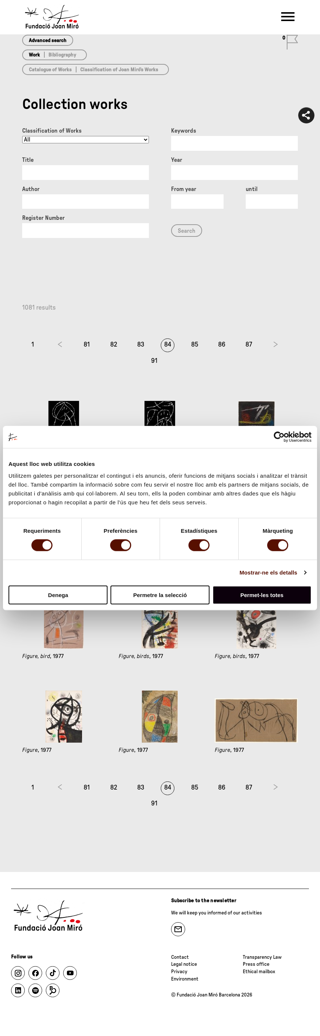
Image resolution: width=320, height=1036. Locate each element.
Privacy (179, 971)
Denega (58, 595)
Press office (256, 964)
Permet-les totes (261, 595)
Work (34, 55)
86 (221, 344)
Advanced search (48, 40)
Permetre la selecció (160, 595)
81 (87, 344)
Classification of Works (52, 131)
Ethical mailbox (259, 971)
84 (167, 344)
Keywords (183, 131)
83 (140, 344)
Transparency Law (262, 957)
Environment (184, 979)
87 (248, 344)
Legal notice (184, 964)
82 (113, 344)
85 (194, 344)
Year (176, 160)
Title (28, 160)
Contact (180, 957)
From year (183, 189)
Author (31, 189)
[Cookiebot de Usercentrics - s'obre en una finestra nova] (279, 437)
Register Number (43, 218)
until (252, 189)
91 (154, 361)
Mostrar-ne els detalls (268, 572)
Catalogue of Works (50, 69)
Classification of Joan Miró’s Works (119, 69)
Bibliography (62, 55)
